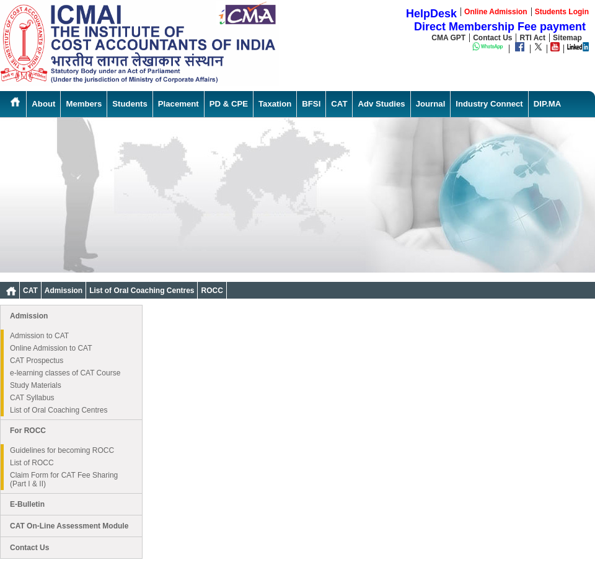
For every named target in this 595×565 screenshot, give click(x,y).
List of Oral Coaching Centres (141, 290)
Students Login (562, 11)
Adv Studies (381, 103)
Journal (431, 103)
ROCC (212, 290)
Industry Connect (489, 103)
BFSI (311, 103)
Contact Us (492, 37)
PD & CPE (228, 103)
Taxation (274, 103)
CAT (339, 103)
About (43, 103)
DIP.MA (547, 103)
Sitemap (567, 37)
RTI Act (532, 37)
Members (84, 103)
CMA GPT (448, 37)
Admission (63, 290)
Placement (178, 103)
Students (129, 103)
